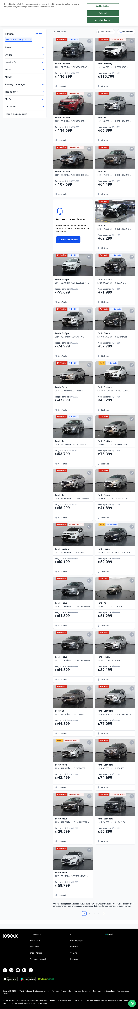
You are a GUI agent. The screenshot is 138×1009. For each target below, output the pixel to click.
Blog (72, 934)
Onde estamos (36, 953)
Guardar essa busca (68, 239)
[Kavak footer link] (10, 947)
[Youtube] (18, 970)
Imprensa (74, 959)
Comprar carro (36, 934)
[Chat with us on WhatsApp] (132, 1003)
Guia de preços (76, 940)
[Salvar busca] (105, 31)
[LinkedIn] (24, 970)
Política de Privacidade (61, 991)
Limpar (38, 33)
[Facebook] (5, 970)
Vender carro (35, 940)
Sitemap (6, 994)
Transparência (123, 991)
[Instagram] (11, 970)
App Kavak (34, 947)
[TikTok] (31, 970)
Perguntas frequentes (39, 959)
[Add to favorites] (89, 41)
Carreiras (74, 947)
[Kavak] (6, 3)
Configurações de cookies (104, 991)
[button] (18, 39)
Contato (73, 953)
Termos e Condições (82, 991)
